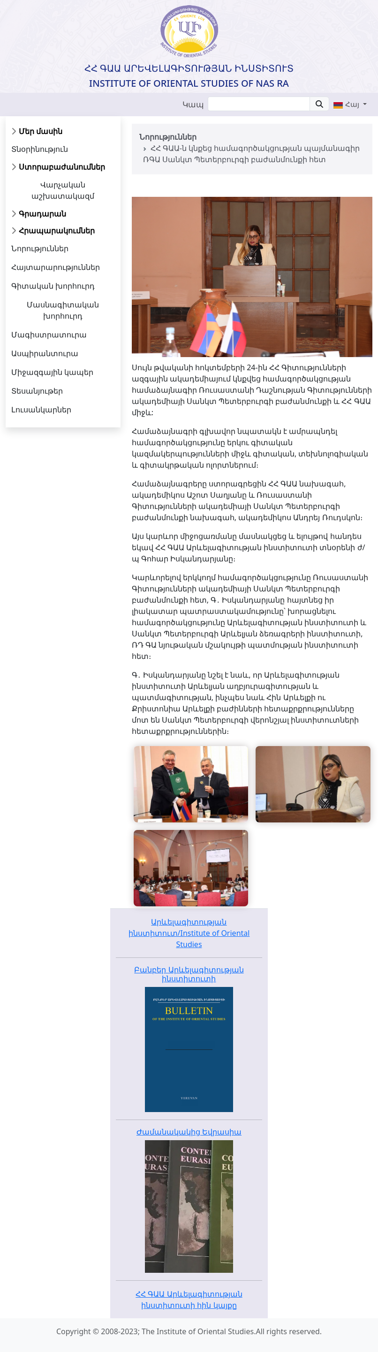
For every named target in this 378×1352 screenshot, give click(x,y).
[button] (349, 104)
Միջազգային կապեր (52, 372)
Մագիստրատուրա (49, 334)
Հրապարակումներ (57, 230)
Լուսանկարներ (41, 409)
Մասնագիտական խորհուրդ (63, 310)
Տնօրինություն (39, 149)
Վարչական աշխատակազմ (62, 190)
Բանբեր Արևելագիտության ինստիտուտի (188, 974)
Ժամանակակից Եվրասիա (189, 1132)
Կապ (193, 104)
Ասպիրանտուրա (44, 353)
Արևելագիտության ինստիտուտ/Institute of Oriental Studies (189, 933)
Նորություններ (39, 248)
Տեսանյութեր (37, 391)
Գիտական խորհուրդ (53, 286)
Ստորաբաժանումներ (62, 167)
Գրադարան (42, 214)
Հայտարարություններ (55, 267)
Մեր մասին (40, 131)
